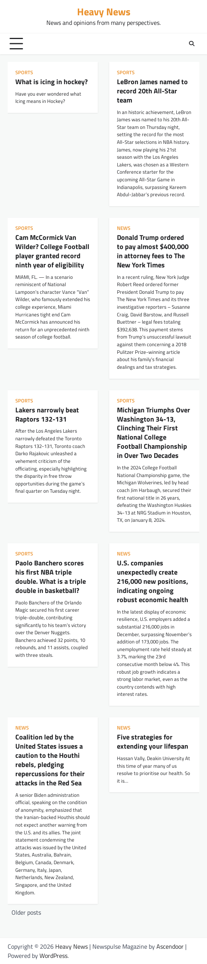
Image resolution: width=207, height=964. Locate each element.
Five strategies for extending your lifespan (152, 741)
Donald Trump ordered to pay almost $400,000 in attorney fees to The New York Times (153, 251)
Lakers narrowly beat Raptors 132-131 (47, 414)
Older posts (26, 912)
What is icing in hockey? (51, 81)
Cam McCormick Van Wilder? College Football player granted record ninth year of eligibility (52, 251)
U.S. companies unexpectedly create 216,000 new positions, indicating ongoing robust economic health (152, 581)
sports (24, 72)
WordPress (53, 955)
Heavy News (103, 11)
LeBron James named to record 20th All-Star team (152, 90)
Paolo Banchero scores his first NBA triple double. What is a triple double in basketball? (50, 576)
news (123, 228)
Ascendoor (170, 946)
